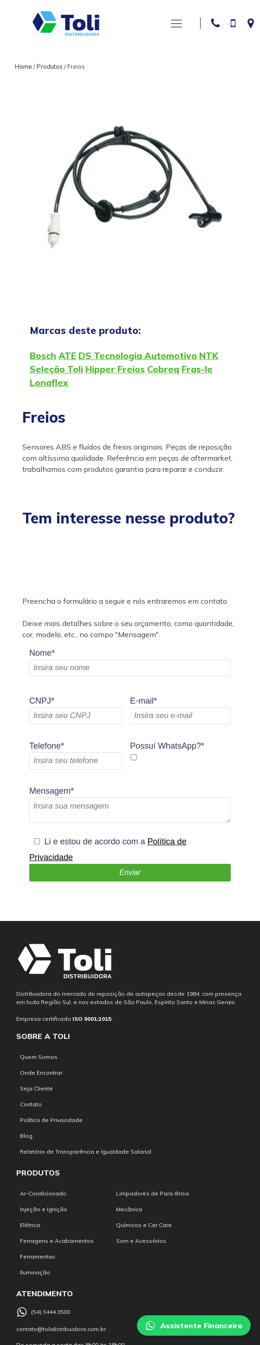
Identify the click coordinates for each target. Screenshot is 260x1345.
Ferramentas (37, 1256)
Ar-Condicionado (43, 1193)
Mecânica (129, 1209)
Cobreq (163, 369)
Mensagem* (51, 791)
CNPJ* (41, 700)
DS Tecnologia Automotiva (137, 355)
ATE (67, 355)
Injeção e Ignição (43, 1209)
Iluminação (35, 1272)
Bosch (43, 355)
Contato (31, 1104)
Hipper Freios (115, 369)
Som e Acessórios (141, 1240)
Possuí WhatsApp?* (167, 746)
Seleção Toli (56, 369)
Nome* (42, 653)
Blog (26, 1135)
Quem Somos (39, 1056)
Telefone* (46, 746)
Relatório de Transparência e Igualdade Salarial (85, 1151)
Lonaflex (49, 382)
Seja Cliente (36, 1088)
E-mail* (143, 700)
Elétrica (30, 1224)
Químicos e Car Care (144, 1224)
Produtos (50, 66)
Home (23, 66)
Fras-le (197, 369)
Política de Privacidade (51, 1119)
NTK (208, 355)
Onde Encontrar (41, 1072)
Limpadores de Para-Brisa (152, 1193)
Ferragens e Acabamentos (57, 1240)
